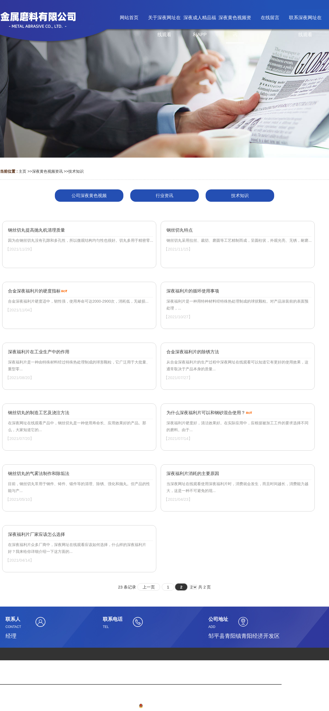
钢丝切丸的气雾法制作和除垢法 (38, 473)
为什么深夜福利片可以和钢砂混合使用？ (205, 412)
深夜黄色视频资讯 (47, 171)
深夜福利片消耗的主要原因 (192, 473)
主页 (22, 171)
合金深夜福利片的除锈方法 (192, 351)
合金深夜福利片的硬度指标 (34, 291)
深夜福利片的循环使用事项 (192, 291)
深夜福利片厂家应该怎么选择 (36, 534)
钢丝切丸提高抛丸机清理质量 (36, 230)
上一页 (149, 587)
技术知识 (76, 171)
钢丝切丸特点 (179, 230)
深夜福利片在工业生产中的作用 (38, 351)
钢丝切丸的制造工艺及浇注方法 (38, 412)
